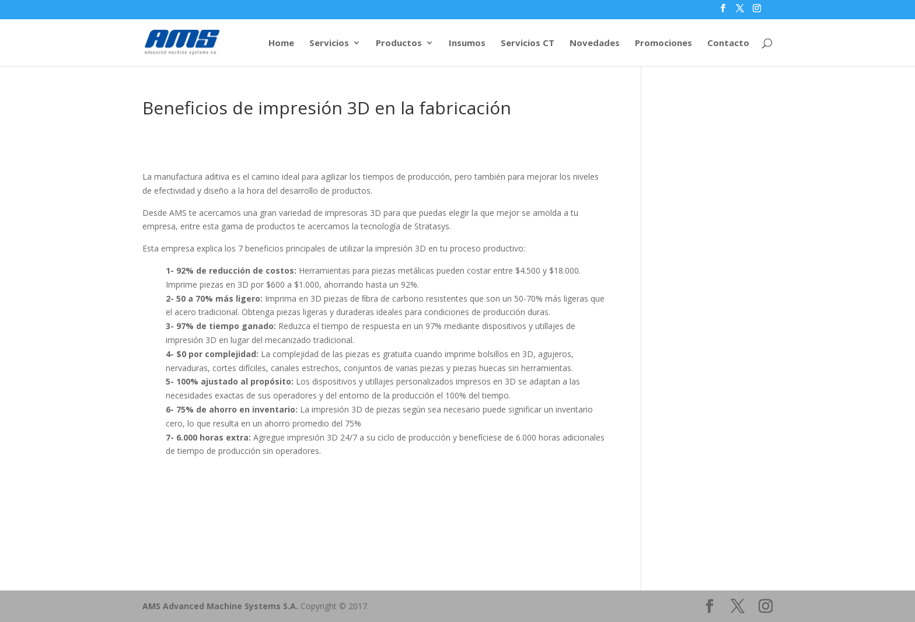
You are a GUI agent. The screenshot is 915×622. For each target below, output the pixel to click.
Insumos (467, 43)
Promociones (663, 43)
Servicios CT (527, 43)
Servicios (329, 43)
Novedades (595, 43)
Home (281, 43)
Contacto (728, 43)
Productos (399, 43)
